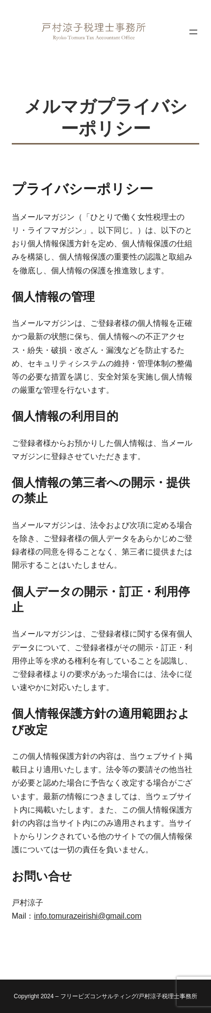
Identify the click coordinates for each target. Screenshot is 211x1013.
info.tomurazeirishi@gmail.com (87, 916)
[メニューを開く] (193, 32)
